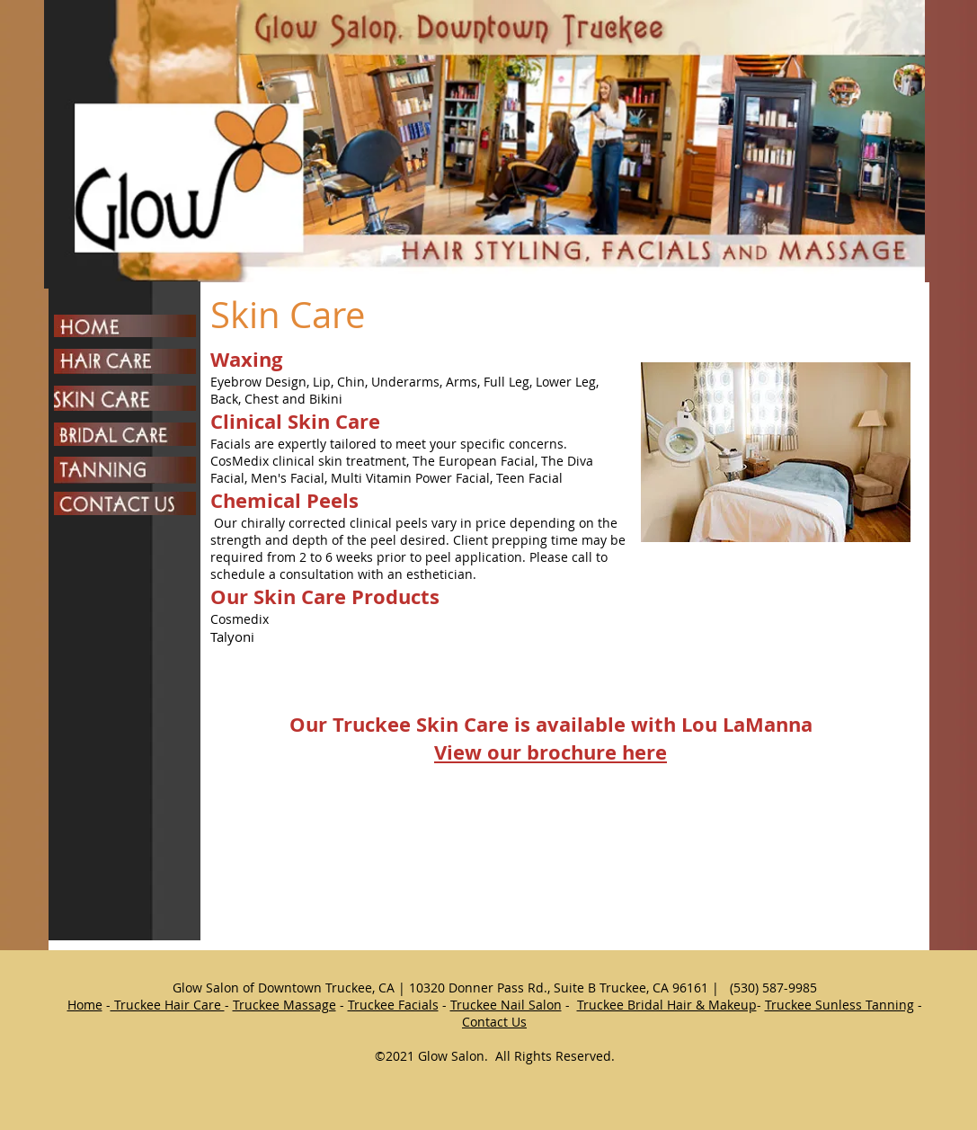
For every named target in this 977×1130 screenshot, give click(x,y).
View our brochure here (550, 752)
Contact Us (494, 1021)
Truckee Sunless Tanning (839, 1004)
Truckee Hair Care (168, 1004)
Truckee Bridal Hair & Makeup (667, 1004)
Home (84, 1004)
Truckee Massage (284, 1004)
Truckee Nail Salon (506, 1004)
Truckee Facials (393, 1004)
